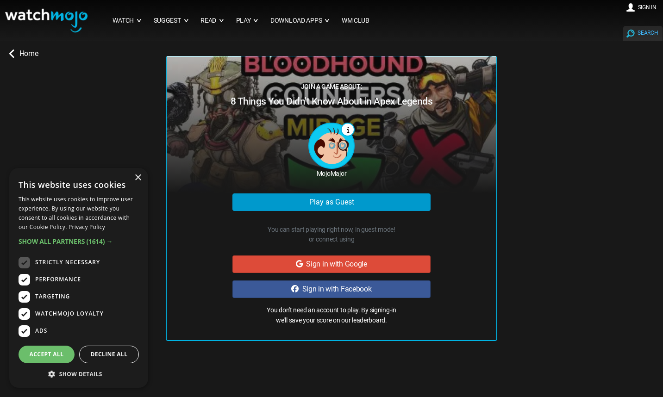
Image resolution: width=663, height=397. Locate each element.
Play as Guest (331, 202)
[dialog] (78, 278)
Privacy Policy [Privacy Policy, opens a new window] (87, 227)
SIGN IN (647, 7)
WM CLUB (355, 21)
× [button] (137, 177)
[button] (79, 241)
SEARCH (648, 33)
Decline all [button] (109, 354)
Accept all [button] (47, 354)
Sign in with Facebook (331, 289)
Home (23, 53)
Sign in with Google (331, 264)
